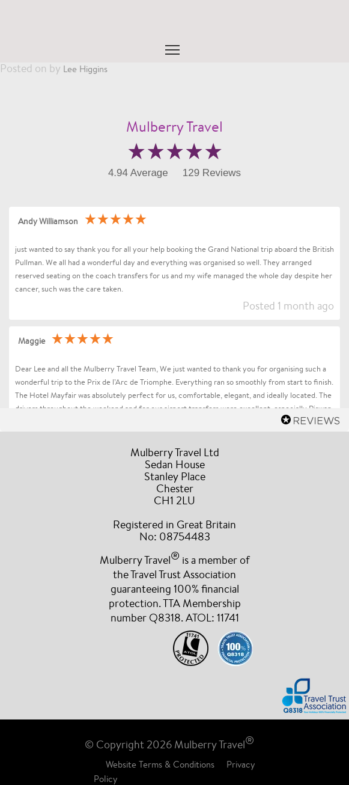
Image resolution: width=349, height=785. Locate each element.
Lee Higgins (85, 69)
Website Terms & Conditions (160, 764)
